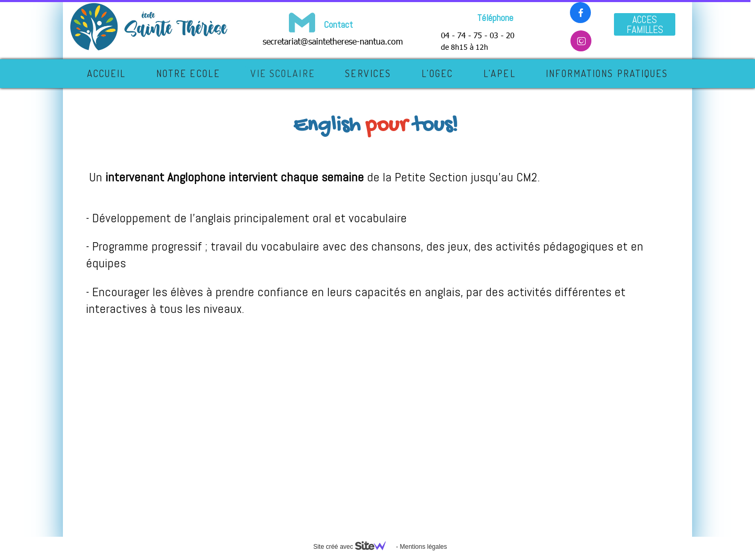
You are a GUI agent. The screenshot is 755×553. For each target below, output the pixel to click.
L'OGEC (438, 73)
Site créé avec (353, 546)
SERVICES (368, 73)
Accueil (106, 73)
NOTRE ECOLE (188, 73)
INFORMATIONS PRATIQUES (607, 73)
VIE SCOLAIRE (283, 73)
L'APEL (499, 73)
